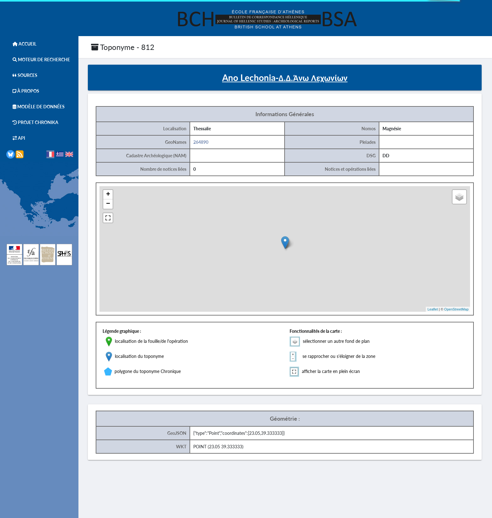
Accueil (21, 43)
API (15, 138)
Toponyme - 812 (122, 46)
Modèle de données (35, 106)
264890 (200, 142)
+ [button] (108, 194)
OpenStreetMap (456, 309)
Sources (21, 75)
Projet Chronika (32, 122)
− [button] (108, 204)
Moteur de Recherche (38, 59)
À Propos (22, 91)
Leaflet (432, 309)
